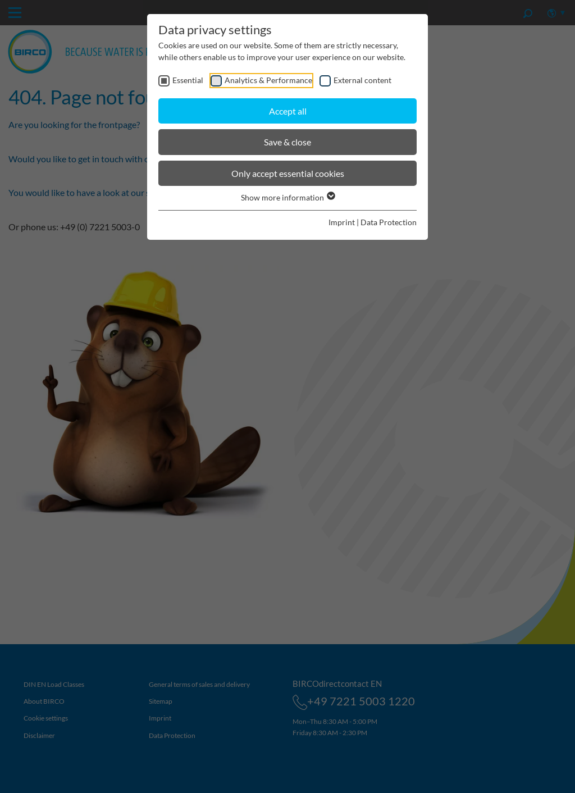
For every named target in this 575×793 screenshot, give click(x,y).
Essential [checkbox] (187, 80)
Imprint (341, 222)
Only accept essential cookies (287, 173)
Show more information (287, 197)
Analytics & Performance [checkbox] (268, 80)
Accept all (288, 111)
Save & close (287, 141)
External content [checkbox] (362, 80)
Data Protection (388, 222)
